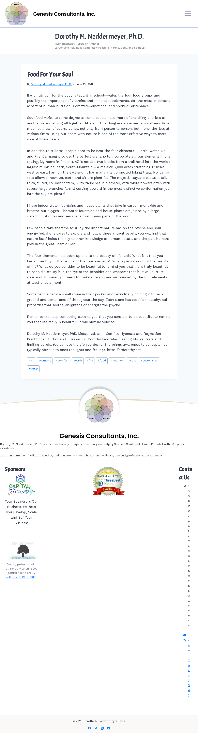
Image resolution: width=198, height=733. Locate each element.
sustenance (149, 360)
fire (90, 360)
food (102, 360)
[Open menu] (187, 14)
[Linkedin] (108, 728)
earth (77, 360)
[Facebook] (89, 728)
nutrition (117, 360)
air (31, 360)
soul (132, 360)
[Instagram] (102, 728)
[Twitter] (96, 728)
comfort (62, 360)
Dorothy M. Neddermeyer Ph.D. (51, 84)
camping (44, 360)
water (33, 368)
